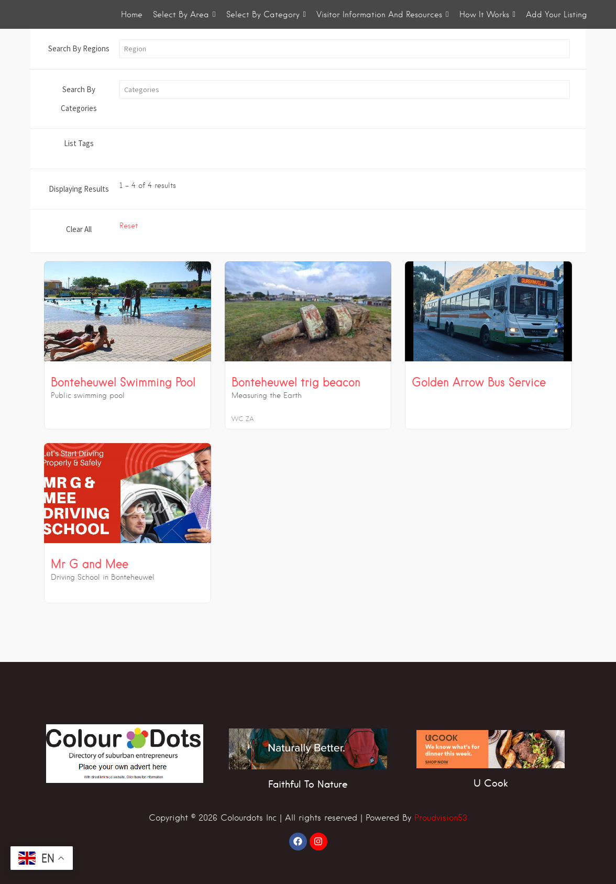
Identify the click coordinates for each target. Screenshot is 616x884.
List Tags (79, 143)
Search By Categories (79, 98)
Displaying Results (79, 189)
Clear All (79, 229)
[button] (344, 48)
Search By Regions (78, 48)
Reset (128, 226)
